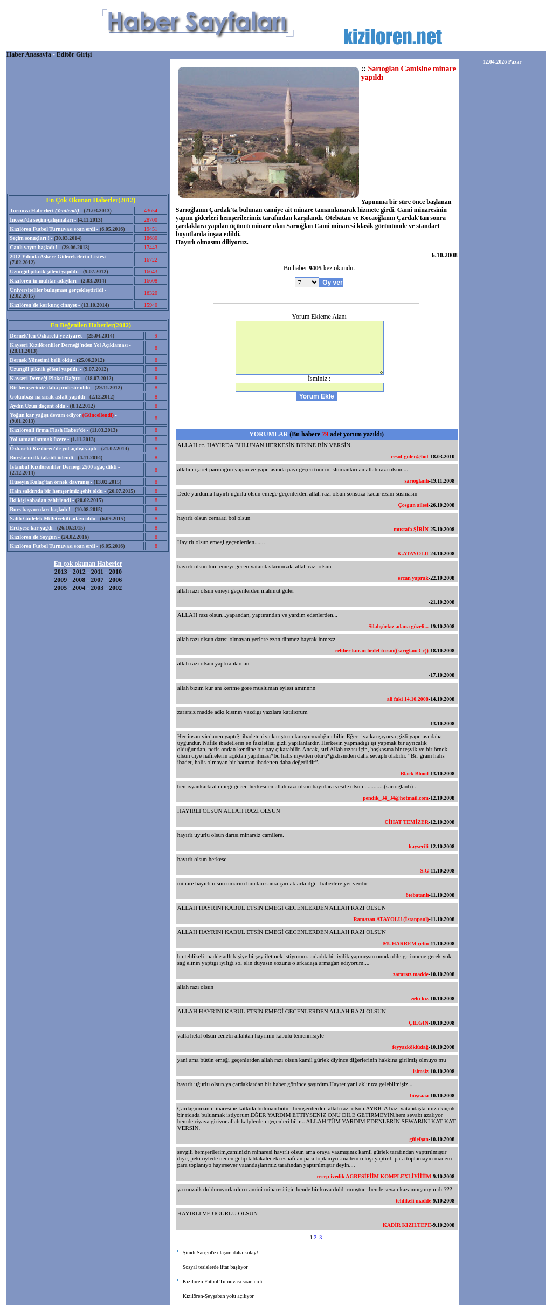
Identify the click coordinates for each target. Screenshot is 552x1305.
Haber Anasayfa (28, 54)
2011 (97, 571)
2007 (97, 579)
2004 (78, 588)
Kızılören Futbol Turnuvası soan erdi (223, 1282)
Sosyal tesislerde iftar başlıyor (215, 1267)
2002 (115, 588)
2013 (60, 571)
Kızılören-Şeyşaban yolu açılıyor (218, 1296)
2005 (60, 588)
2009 (60, 579)
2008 (78, 579)
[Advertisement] (87, 126)
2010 (115, 571)
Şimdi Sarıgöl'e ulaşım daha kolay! (220, 1252)
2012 (79, 571)
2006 (115, 579)
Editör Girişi (74, 54)
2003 (97, 588)
